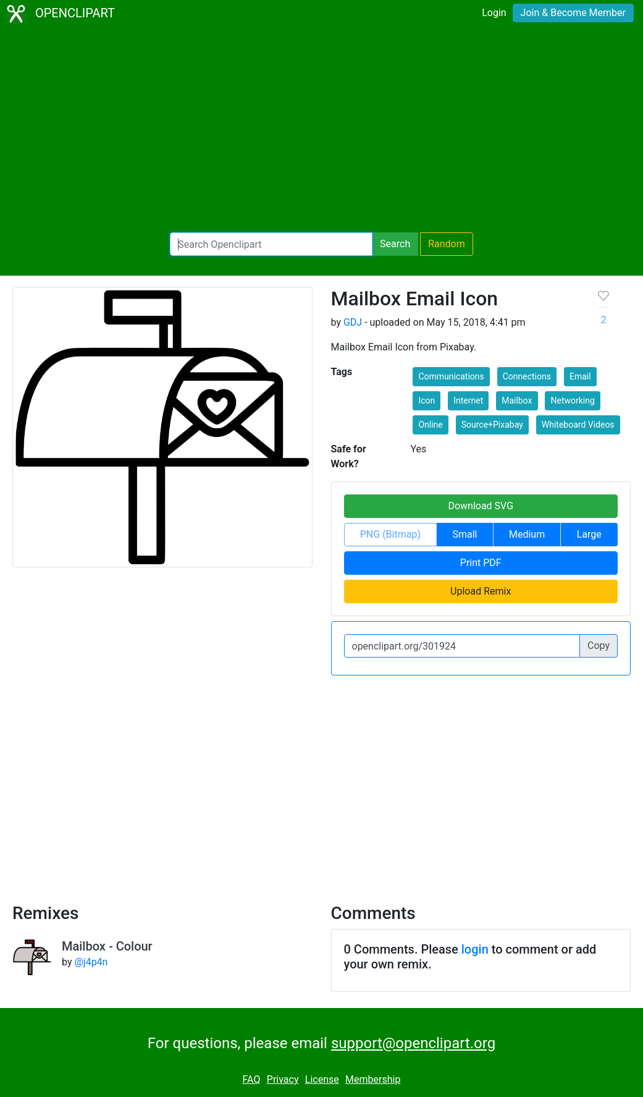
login (475, 949)
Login (494, 13)
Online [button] (430, 425)
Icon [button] (426, 400)
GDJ (352, 322)
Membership (372, 1079)
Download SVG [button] (480, 506)
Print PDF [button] (481, 563)
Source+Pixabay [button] (492, 425)
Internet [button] (468, 400)
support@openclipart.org (413, 1043)
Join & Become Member (573, 13)
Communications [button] (451, 376)
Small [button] (464, 534)
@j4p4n (90, 962)
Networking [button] (572, 400)
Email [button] (580, 376)
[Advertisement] (321, 129)
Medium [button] (527, 534)
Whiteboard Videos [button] (578, 425)
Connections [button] (527, 376)
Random (446, 244)
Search (395, 244)
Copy (598, 645)
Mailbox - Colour (107, 946)
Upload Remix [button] (480, 591)
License (322, 1079)
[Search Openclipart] (271, 244)
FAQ (252, 1079)
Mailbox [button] (517, 400)
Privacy (283, 1079)
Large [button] (589, 534)
